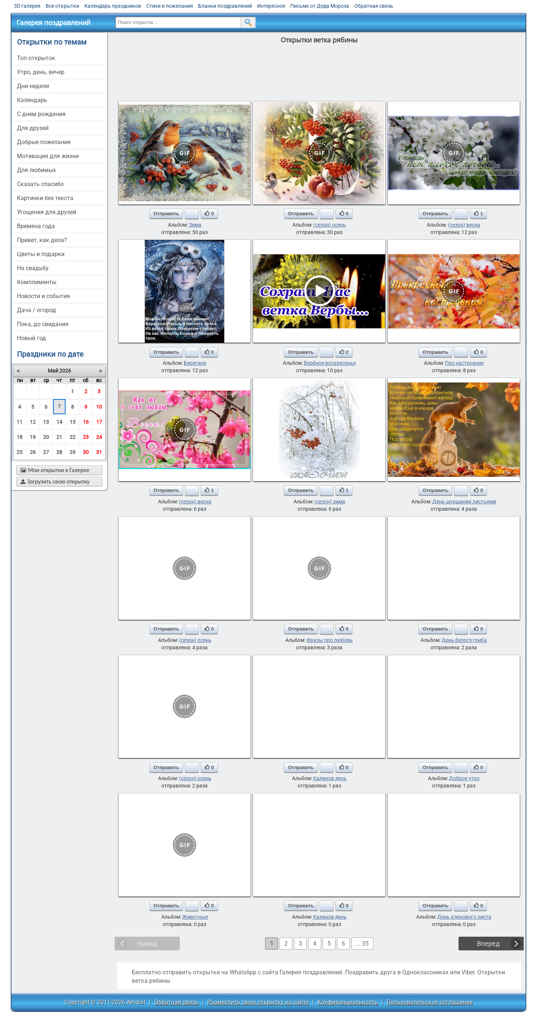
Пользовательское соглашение (430, 1002)
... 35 (362, 943)
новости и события (43, 296)
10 (99, 407)
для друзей (33, 128)
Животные (195, 917)
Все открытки (62, 6)
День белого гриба (464, 640)
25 (19, 452)
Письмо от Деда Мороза (319, 6)
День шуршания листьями (464, 501)
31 (99, 452)
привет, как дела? (42, 240)
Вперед (488, 943)
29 (73, 452)
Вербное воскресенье (330, 363)
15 (73, 422)
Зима (195, 225)
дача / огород (36, 310)
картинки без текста (45, 198)
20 (46, 437)
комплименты (36, 282)
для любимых (36, 170)
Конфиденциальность (347, 1002)
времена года (36, 226)
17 (99, 422)
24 (99, 437)
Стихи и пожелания (169, 6)
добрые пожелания (44, 142)
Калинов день (330, 778)
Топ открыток (36, 58)
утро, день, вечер (40, 72)
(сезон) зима (330, 501)
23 (86, 437)
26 (33, 452)
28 (59, 452)
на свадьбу (33, 268)
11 (19, 422)
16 (86, 422)
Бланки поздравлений (225, 6)
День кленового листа (464, 917)
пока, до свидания (43, 324)
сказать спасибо (40, 184)
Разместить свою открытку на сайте (258, 1002)
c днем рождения (41, 114)
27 (46, 452)
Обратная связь (373, 6)
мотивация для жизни (48, 156)
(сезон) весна (464, 225)
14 (59, 422)
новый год (31, 338)
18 (19, 437)
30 (86, 452)
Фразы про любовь (329, 640)
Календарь (32, 100)
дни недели (33, 86)
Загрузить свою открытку (55, 481)
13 (46, 422)
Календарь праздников (112, 6)
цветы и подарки (40, 254)
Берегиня (195, 363)
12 (33, 422)
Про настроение (464, 363)
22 (73, 437)
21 (59, 437)
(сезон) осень (329, 225)
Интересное (271, 6)
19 (33, 437)
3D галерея (27, 6)
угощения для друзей (46, 212)
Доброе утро (464, 778)
